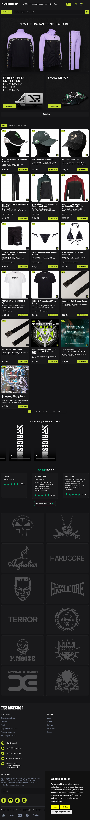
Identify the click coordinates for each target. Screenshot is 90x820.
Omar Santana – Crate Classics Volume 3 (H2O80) (73, 350)
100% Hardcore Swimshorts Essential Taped (14, 253)
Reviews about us (44, 503)
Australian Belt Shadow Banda (74, 301)
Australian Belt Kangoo (12, 349)
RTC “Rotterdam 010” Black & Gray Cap (14, 160)
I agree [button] (55, 807)
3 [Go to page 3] (36, 412)
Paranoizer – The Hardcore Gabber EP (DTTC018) (13, 397)
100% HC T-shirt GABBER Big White (14, 302)
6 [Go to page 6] (46, 412)
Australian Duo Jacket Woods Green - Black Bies (44, 205)
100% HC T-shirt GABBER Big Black (44, 302)
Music (49, 718)
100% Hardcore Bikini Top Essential (72, 253)
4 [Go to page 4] (39, 412)
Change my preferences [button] (61, 812)
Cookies (4, 721)
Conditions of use (8, 718)
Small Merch (51, 728)
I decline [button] (65, 807)
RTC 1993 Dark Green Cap (43, 159)
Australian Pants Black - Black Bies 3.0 (15, 205)
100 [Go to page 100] (58, 412)
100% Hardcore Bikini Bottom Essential (44, 253)
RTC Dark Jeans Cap (70, 159)
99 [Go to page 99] (54, 412)
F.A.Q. (3, 725)
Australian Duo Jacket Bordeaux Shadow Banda (72, 205)
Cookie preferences (37, 810)
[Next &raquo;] (64, 411)
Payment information (9, 728)
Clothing (50, 725)
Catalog (45, 114)
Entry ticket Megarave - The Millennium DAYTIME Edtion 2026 (44, 351)
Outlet (49, 732)
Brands (49, 721)
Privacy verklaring (8, 732)
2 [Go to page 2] (33, 412)
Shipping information (9, 736)
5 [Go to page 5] (43, 412)
